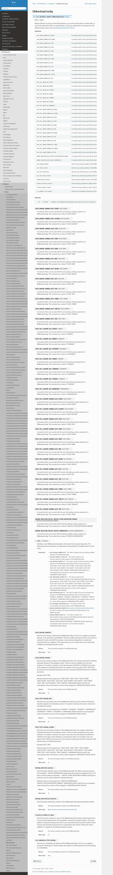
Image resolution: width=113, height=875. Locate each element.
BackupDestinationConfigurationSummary (16, 395)
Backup (8, 390)
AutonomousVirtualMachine (13, 359)
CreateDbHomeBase (11, 652)
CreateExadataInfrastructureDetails (14, 682)
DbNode (8, 863)
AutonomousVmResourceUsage (13, 375)
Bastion (5, 110)
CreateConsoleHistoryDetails (13, 606)
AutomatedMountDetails (12, 242)
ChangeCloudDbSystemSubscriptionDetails (16, 425)
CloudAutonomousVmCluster (13, 484)
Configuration (6, 16)
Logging (4, 35)
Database (5, 184)
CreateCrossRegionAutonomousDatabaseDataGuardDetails (17, 608)
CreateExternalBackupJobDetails (14, 695)
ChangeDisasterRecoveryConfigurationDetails (17, 446)
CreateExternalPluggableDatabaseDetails (16, 710)
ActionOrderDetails (11, 199)
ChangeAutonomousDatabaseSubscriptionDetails (17, 415)
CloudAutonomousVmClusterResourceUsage (17, 489)
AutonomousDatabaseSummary (14, 334)
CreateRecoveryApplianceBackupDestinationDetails (17, 743)
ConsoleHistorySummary (12, 537)
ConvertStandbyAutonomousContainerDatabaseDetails (17, 540)
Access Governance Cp (9, 55)
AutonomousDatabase (11, 278)
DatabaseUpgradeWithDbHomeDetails (15, 835)
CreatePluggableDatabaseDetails (14, 728)
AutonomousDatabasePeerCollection (15, 319)
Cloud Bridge (7, 134)
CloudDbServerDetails (11, 497)
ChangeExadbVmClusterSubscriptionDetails (16, 453)
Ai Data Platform (8, 60)
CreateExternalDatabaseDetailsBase (14, 703)
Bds (4, 115)
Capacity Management (9, 123)
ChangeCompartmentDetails (13, 438)
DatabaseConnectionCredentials (14, 786)
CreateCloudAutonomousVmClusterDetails (16, 596)
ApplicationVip (9, 230)
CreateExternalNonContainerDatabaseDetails (17, 708)
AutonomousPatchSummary (13, 357)
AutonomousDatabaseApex (12, 281)
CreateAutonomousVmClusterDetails (15, 588)
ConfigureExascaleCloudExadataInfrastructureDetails (17, 520)
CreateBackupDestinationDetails (14, 591)
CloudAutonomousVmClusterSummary (15, 492)
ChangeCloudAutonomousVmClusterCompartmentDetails (17, 420)
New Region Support (8, 24)
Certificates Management (10, 129)
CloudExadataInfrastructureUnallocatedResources (17, 504)
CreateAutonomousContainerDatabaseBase (16, 560)
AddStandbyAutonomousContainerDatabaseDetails (17, 212)
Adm (4, 57)
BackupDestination (10, 392)
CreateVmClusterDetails (11, 764)
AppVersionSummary (11, 227)
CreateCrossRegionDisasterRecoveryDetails (16, 611)
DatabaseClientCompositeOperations (14, 189)
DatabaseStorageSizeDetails (13, 814)
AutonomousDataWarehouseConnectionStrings (17, 273)
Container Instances (8, 154)
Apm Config (6, 88)
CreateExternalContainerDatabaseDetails (16, 697)
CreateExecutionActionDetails (13, 690)
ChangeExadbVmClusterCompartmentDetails (17, 451)
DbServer (8, 870)
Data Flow (6, 167)
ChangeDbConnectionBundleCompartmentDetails (17, 443)
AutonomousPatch (10, 354)
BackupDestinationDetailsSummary (14, 400)
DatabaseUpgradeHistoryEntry (13, 824)
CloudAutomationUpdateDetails (14, 481)
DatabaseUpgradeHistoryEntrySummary (15, 827)
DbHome (8, 850)
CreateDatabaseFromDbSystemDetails (15, 644)
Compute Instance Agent (10, 148)
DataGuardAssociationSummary (14, 774)
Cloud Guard (6, 137)
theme (51, 871)
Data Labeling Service (9, 173)
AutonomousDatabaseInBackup (14, 309)
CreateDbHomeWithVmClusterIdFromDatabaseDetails (17, 680)
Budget (5, 121)
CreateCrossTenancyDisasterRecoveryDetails (17, 614)
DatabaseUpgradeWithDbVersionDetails (15, 837)
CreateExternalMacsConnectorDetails (15, 705)
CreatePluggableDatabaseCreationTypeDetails (17, 725)
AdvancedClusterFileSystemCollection (15, 222)
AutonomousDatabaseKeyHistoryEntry (15, 311)
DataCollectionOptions (11, 769)
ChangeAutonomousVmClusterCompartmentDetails (17, 418)
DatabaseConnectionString (12, 794)
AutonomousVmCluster (11, 364)
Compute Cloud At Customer (11, 145)
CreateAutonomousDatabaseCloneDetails (16, 575)
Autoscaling (6, 107)
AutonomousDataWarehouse (13, 270)
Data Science (7, 181)
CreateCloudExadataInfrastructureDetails (16, 598)
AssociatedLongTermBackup (13, 237)
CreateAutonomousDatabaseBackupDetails (16, 570)
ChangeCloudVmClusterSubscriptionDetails (16, 436)
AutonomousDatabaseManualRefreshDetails (17, 316)
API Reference (5, 52)
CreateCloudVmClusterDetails (13, 601)
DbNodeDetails (10, 865)
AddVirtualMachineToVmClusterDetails (15, 217)
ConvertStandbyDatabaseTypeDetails (15, 542)
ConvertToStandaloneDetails (13, 553)
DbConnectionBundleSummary (13, 847)
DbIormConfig (9, 858)
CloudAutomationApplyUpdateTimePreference (17, 476)
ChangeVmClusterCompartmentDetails (15, 474)
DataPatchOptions (10, 781)
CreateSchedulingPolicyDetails (13, 753)
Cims (4, 132)
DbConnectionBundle (11, 845)
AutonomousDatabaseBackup (13, 283)
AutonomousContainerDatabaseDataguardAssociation (17, 260)
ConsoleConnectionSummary (13, 530)
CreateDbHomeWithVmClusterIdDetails (15, 674)
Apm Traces (6, 96)
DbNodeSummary (10, 868)
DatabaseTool (9, 822)
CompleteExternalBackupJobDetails (15, 512)
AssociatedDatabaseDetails (12, 235)
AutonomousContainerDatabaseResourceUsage (17, 263)
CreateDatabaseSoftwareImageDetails (15, 647)
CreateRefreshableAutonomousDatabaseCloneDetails (17, 746)
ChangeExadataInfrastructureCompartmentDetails (17, 448)
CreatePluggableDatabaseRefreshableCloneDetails (17, 738)
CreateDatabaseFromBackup (13, 636)
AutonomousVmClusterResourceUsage (15, 370)
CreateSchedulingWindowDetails (14, 756)
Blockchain (6, 118)
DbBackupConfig (10, 842)
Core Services (7, 159)
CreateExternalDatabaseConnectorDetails (16, 700)
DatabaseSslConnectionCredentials (14, 812)
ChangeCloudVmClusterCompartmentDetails (17, 433)
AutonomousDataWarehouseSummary (15, 275)
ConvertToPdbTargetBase (12, 547)
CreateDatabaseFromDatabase (13, 641)
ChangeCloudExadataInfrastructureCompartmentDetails (17, 428)
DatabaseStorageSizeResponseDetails (15, 817)
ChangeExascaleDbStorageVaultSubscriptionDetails (17, 458)
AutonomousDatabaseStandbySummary (16, 331)
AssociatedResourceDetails (12, 240)
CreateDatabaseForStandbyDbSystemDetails (17, 631)
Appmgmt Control (8, 99)
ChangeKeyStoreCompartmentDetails (15, 461)
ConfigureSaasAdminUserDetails (14, 525)
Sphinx (41, 871)
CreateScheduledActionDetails (13, 748)
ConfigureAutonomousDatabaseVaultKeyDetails (17, 517)
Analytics (5, 74)
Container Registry (8, 156)
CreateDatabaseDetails (11, 629)
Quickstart (5, 30)
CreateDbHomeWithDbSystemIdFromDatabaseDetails (17, 672)
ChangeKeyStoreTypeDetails (13, 464)
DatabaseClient (9, 186)
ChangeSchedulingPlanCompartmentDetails (16, 466)
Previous (37, 861)
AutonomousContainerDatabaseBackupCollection (17, 250)
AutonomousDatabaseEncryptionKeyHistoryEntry (17, 306)
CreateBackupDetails (11, 593)
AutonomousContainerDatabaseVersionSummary (17, 268)
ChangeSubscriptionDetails (12, 471)
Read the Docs (66, 871)
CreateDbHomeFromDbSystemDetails (15, 664)
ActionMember (9, 197)
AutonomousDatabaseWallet (13, 336)
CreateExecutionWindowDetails (14, 692)
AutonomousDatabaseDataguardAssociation (17, 301)
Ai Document (7, 63)
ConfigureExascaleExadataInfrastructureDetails (17, 522)
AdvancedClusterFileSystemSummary (15, 225)
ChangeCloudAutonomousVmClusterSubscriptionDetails (17, 423)
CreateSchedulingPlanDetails (13, 751)
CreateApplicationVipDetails (13, 558)
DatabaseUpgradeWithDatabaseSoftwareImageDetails (17, 832)
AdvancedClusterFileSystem (13, 220)
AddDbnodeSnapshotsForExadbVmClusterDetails (17, 209)
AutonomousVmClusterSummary (14, 372)
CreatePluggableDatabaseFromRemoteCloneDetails (17, 736)
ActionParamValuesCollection (13, 202)
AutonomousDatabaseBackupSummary (15, 288)
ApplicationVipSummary (12, 232)
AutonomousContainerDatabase (14, 245)
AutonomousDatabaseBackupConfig (15, 286)
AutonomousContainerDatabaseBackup (15, 247)
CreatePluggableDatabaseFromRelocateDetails (17, 733)
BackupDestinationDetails (12, 397)
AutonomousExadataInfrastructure (14, 347)
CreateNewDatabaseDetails (12, 720)
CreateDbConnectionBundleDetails (14, 649)
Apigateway (6, 85)
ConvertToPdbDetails (11, 545)
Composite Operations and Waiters (12, 46)
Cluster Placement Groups (10, 142)
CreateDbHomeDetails (11, 654)
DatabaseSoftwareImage (12, 807)
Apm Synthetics (7, 93)
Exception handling (7, 38)
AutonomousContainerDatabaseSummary (16, 265)
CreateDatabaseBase (11, 626)
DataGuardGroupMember (12, 779)
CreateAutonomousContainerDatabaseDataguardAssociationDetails (17, 563)
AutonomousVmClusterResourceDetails (15, 367)
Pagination (5, 49)
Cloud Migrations (8, 140)
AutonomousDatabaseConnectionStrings (16, 293)
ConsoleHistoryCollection (12, 535)
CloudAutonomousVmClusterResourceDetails (17, 486)
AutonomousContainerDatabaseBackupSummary (17, 255)
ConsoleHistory (10, 532)
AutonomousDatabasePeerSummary (15, 321)
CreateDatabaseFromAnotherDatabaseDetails (17, 634)
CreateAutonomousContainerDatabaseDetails (17, 565)
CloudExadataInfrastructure (12, 499)
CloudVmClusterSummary (12, 509)
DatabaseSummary (10, 819)
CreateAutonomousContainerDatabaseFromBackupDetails (17, 568)
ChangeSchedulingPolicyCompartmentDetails (17, 469)
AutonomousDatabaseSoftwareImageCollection (17, 326)
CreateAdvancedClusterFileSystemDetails (16, 555)
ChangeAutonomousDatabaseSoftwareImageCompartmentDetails (17, 413)
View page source (90, 3)
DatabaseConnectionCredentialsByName (16, 791)
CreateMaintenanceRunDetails (13, 715)
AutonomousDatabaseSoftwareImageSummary (17, 329)
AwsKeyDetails (9, 382)
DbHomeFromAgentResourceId (13, 852)
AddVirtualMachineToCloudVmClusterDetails (17, 214)
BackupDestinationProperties (13, 403)
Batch (5, 112)
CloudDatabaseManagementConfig (14, 494)
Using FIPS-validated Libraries (10, 19)
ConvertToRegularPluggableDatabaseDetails (16, 550)
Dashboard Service (8, 162)
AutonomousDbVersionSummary (14, 342)
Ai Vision (5, 71)
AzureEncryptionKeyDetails (12, 385)
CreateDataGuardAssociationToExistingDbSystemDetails (17, 619)
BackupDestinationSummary (13, 405)
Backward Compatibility (9, 27)
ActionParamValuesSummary (13, 204)
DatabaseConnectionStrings (13, 799)
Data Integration (8, 170)
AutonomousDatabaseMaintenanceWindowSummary (17, 314)
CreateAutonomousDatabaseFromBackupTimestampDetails (17, 583)
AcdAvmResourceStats (11, 194)
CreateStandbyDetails (11, 761)
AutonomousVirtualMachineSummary (15, 362)
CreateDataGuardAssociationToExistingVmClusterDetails (17, 621)
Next (93, 861)
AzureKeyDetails (10, 387)
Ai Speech (6, 68)
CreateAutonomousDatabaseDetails (14, 578)
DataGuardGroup (10, 776)
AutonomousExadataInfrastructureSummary (17, 352)
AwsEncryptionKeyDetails (12, 380)
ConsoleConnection (11, 527)
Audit (4, 104)
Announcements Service (10, 77)
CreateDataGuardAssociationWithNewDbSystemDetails (17, 624)
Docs (34, 3)
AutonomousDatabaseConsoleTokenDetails (16, 298)
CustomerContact (10, 766)
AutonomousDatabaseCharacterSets (15, 291)
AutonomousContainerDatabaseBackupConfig (17, 253)
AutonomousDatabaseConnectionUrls (15, 296)
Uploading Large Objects (9, 41)
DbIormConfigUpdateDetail (12, 860)
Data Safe (6, 178)
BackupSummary (10, 408)
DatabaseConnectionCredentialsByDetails (16, 789)
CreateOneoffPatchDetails (12, 723)
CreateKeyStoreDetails (11, 713)
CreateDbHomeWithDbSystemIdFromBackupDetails (17, 669)
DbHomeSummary (10, 855)
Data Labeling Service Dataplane (12, 176)
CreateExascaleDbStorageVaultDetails (15, 687)
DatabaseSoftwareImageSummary (14, 809)
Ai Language (6, 66)
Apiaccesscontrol (8, 82)
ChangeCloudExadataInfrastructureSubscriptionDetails (17, 430)
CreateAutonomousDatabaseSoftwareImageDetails (17, 586)
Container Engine (8, 151)
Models (6, 192)
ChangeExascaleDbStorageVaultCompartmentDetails (17, 456)
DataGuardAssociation (11, 771)
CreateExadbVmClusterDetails (13, 685)
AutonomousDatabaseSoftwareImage (15, 324)
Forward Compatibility (8, 21)
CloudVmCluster (10, 507)
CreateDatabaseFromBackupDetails (14, 639)
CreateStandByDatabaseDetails (13, 758)
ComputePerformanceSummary (13, 514)
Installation (5, 13)
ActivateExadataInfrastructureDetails (15, 207)
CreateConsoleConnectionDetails (14, 603)
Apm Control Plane (8, 90)
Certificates (6, 126)
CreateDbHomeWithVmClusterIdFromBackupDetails (17, 677)
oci (14, 2)
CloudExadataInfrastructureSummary (15, 502)
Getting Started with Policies (65, 28)
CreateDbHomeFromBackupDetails (14, 659)
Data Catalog (7, 164)
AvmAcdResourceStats (11, 377)
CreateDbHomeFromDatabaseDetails (15, 662)
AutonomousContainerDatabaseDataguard (16, 258)
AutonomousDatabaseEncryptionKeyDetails (17, 303)
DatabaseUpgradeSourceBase (13, 830)
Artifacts (5, 101)
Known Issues (6, 32)
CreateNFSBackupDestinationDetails (15, 718)
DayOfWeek (9, 840)
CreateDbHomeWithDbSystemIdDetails (15, 667)
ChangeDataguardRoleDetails (13, 441)
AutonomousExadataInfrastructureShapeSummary (17, 349)
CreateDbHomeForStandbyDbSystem (15, 657)
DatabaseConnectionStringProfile (14, 797)
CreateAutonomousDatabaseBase (14, 573)
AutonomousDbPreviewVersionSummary (16, 339)
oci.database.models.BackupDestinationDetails (63, 809)
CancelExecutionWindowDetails (14, 410)
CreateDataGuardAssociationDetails (15, 616)
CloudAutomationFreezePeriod (13, 479)
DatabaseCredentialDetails (12, 802)
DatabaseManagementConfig (13, 804)
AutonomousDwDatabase (12, 344)
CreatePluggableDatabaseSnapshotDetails (16, 741)
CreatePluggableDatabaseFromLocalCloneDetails (17, 730)
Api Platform (6, 79)
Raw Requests (6, 43)
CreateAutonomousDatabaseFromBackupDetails (17, 580)
